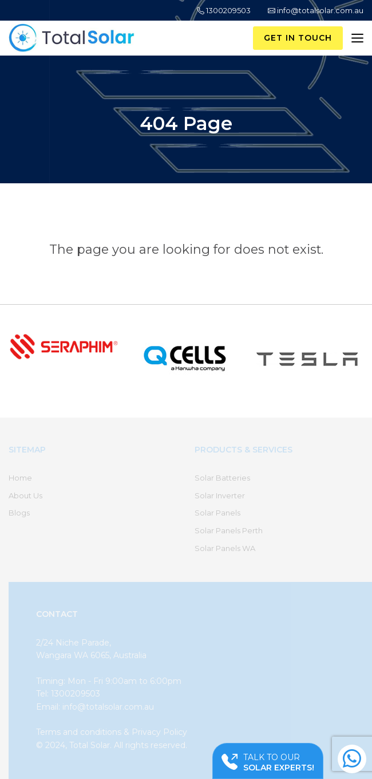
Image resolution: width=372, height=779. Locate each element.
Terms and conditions (78, 732)
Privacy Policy (159, 732)
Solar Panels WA (225, 548)
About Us (25, 495)
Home (20, 477)
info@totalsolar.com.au (315, 10)
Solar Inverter (220, 495)
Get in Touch (298, 38)
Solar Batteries (222, 477)
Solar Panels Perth (229, 530)
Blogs (19, 512)
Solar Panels (217, 512)
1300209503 (224, 10)
